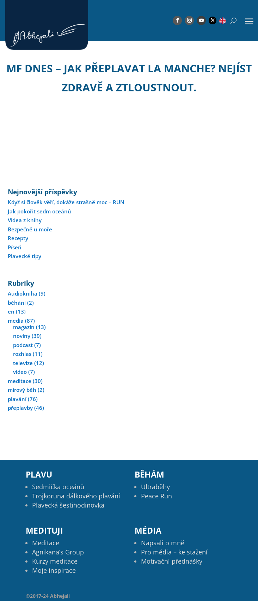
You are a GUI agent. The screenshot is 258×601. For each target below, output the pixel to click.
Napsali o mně (162, 543)
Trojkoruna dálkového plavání (76, 496)
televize (23, 362)
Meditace (45, 543)
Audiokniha (22, 293)
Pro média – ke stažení (174, 552)
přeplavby (20, 407)
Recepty (18, 238)
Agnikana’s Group (58, 552)
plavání (17, 398)
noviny (21, 335)
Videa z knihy (25, 220)
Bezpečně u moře (30, 229)
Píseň (15, 247)
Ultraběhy (155, 486)
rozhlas (22, 353)
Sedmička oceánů (58, 486)
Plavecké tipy (24, 256)
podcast (23, 344)
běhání (17, 302)
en (11, 311)
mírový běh (22, 389)
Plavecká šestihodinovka (68, 505)
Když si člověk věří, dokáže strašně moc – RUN (66, 202)
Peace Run (156, 496)
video (20, 371)
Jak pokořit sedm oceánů (39, 211)
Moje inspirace (54, 570)
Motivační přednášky (171, 561)
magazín (24, 326)
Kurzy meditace (55, 561)
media (16, 320)
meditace (19, 380)
